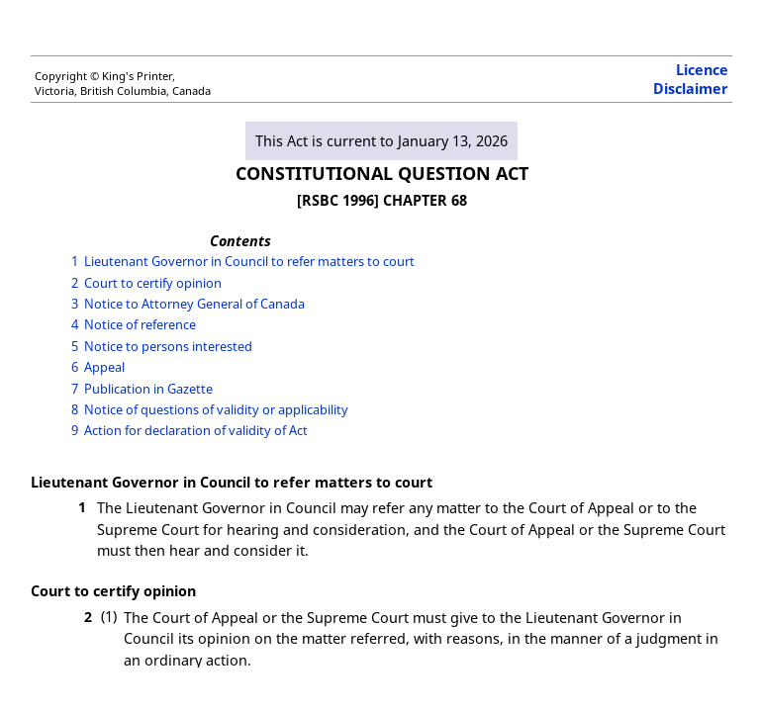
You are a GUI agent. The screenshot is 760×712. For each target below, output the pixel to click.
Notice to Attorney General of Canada (194, 303)
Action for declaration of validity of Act (196, 430)
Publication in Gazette (148, 389)
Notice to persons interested (168, 346)
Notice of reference (140, 324)
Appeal (104, 367)
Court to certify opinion (153, 283)
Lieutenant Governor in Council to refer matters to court (249, 261)
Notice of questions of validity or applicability (216, 409)
